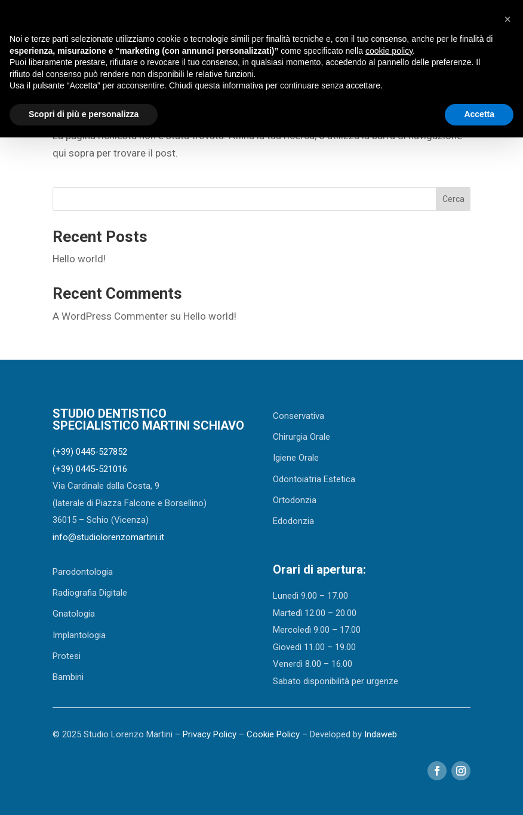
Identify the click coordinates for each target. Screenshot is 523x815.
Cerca (453, 199)
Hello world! (79, 259)
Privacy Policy (209, 734)
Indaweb (380, 734)
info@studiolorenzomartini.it (108, 537)
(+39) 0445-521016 (90, 469)
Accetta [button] (479, 114)
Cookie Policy (273, 734)
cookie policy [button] (389, 51)
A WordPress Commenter (110, 316)
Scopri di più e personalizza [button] (84, 114)
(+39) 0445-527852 (90, 451)
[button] (507, 19)
